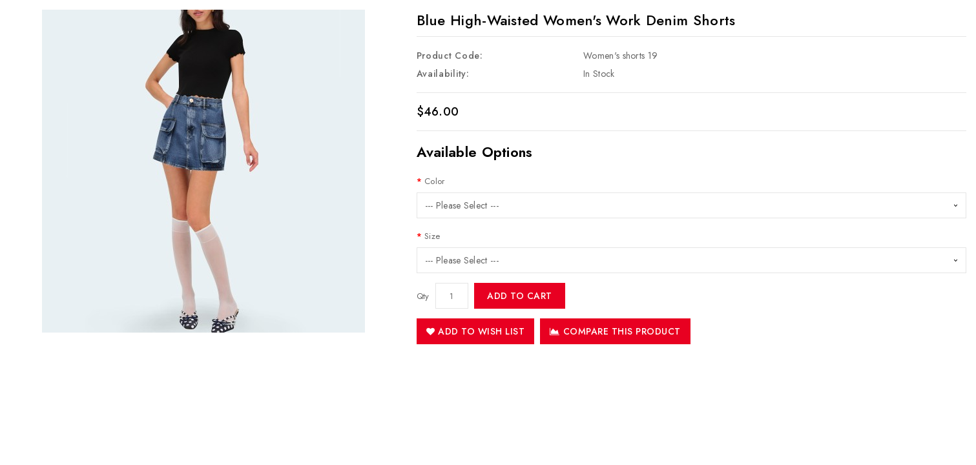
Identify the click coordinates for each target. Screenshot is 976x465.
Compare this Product (615, 331)
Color (434, 181)
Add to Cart (519, 295)
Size (432, 236)
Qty (423, 296)
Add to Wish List (475, 331)
